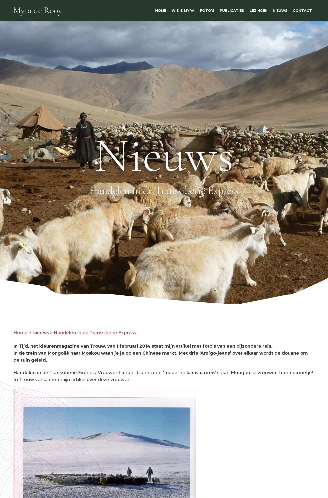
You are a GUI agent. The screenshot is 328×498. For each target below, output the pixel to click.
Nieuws (40, 332)
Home (20, 332)
